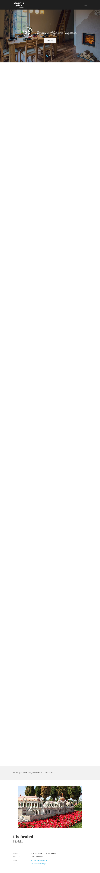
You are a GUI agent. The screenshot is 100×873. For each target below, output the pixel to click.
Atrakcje (29, 772)
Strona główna (19, 772)
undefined (47, 56)
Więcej (50, 40)
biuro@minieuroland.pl (39, 860)
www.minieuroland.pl (38, 864)
